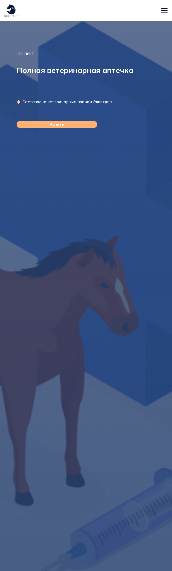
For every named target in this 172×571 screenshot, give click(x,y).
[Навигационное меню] (164, 10)
